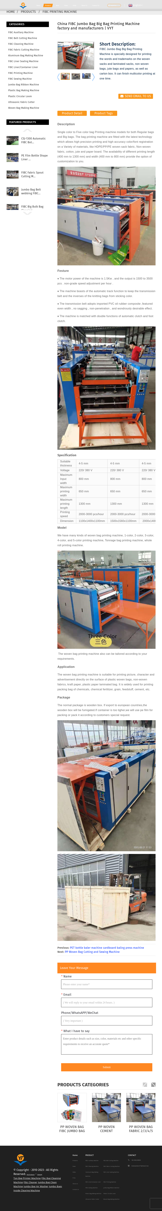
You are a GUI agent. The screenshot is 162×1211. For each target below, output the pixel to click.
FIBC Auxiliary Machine (21, 32)
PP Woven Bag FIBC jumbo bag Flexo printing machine (72, 1129)
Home (38, 5)
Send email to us (138, 96)
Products (48, 5)
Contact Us (95, 5)
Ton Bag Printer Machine (27, 1178)
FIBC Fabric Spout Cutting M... (32, 174)
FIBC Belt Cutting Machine (22, 38)
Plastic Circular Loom (20, 96)
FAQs (74, 5)
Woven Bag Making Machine (23, 107)
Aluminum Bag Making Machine (25, 55)
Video (66, 5)
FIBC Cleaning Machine (20, 44)
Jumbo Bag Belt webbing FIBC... (31, 191)
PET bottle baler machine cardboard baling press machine (107, 947)
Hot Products (30, 1174)
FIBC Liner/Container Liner (23, 67)
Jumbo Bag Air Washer (36, 1186)
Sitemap (39, 1174)
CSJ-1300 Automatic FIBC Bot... (33, 140)
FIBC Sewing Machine (20, 78)
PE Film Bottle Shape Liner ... (34, 157)
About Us (84, 5)
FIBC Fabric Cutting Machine (23, 49)
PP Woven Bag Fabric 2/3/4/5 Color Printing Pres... (141, 1129)
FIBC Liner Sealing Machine (23, 61)
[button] (27, 130)
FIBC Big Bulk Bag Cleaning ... (32, 208)
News (57, 5)
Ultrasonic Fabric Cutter (21, 102)
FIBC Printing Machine (60, 12)
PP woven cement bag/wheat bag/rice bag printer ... (106, 1129)
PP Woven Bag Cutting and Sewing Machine (92, 951)
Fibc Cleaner (30, 1182)
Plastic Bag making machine (23, 90)
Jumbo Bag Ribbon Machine (23, 84)
